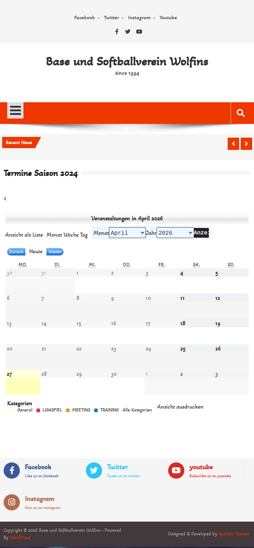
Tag (84, 235)
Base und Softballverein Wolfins (127, 61)
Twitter (111, 17)
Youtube (168, 17)
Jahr (151, 233)
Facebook (84, 17)
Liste (24, 235)
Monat (101, 233)
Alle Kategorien (137, 411)
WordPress (20, 539)
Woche (71, 235)
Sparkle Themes (234, 535)
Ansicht (180, 408)
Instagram (139, 17)
